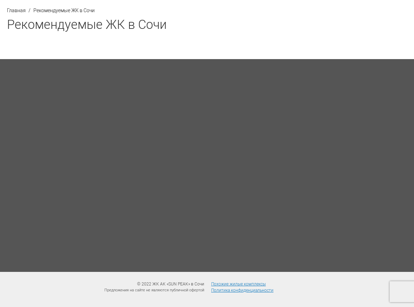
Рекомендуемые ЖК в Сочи (64, 10)
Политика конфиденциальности (242, 290)
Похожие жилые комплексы (238, 283)
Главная (16, 10)
